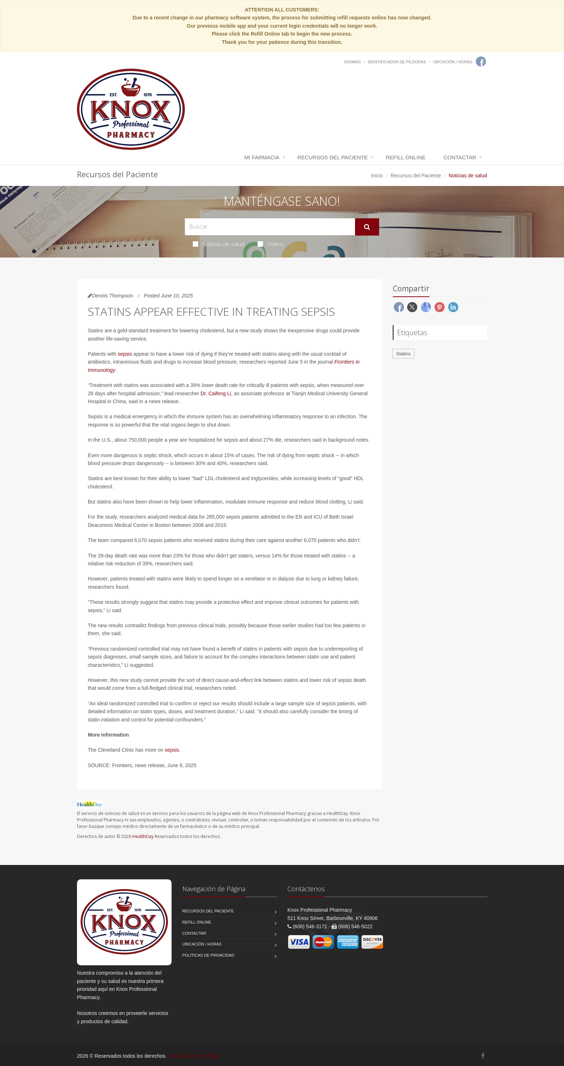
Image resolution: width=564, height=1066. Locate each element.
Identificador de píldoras (397, 62)
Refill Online (406, 157)
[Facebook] (481, 61)
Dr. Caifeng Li (216, 393)
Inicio (377, 175)
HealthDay (143, 836)
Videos (271, 243)
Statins (403, 353)
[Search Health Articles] (270, 226)
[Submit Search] (367, 227)
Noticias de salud (218, 243)
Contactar (460, 157)
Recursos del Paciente (332, 157)
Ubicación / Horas (452, 62)
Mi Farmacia (261, 157)
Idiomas (352, 62)
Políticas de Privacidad (208, 955)
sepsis (125, 354)
